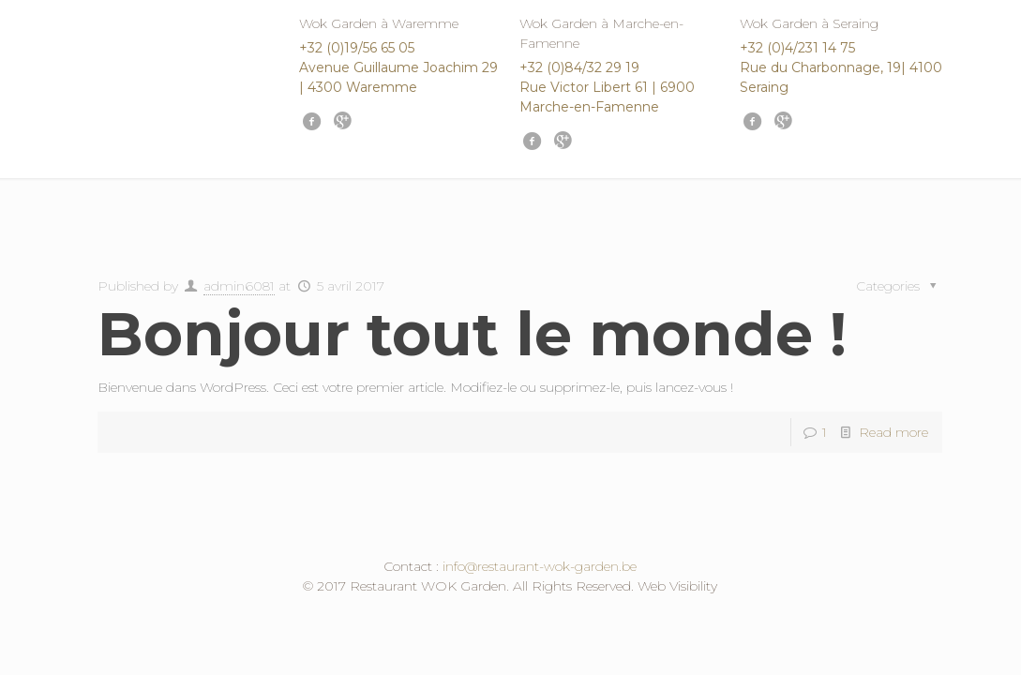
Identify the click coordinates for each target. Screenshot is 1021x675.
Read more (893, 432)
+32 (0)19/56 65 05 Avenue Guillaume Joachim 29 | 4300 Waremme (398, 67)
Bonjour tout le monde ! (472, 333)
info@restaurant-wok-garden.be (540, 566)
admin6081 (239, 286)
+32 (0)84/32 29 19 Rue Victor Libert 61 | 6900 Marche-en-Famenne (607, 87)
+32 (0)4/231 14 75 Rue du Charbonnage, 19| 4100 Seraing (841, 67)
